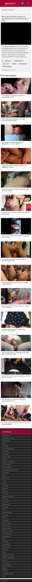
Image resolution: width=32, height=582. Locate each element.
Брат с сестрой (6, 523)
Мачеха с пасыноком (8, 557)
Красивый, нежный (7, 573)
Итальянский (6, 547)
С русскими (5, 502)
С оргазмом (5, 472)
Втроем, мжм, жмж (7, 555)
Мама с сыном (6, 456)
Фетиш (4, 552)
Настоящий (23, 64)
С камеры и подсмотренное (10, 470)
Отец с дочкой (6, 464)
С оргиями (5, 486)
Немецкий (5, 515)
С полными (5, 494)
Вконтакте (6, 64)
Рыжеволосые (6, 441)
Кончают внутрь (6, 565)
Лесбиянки (5, 541)
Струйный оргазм (7, 512)
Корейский (5, 520)
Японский (5, 499)
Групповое (5, 549)
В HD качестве (7, 66)
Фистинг (4, 517)
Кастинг (4, 459)
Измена (4, 560)
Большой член (18, 61)
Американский (6, 536)
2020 (3, 576)
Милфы (4, 568)
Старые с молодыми (8, 462)
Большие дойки (6, 467)
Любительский (6, 435)
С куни (4, 480)
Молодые (8, 61)
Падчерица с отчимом (8, 438)
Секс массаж (6, 478)
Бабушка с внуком (7, 531)
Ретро (4, 475)
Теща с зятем (6, 563)
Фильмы (4, 491)
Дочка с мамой (6, 528)
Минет (14, 64)
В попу (4, 539)
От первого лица (7, 533)
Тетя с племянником (8, 449)
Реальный (5, 507)
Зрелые (4, 510)
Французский (6, 504)
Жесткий (4, 571)
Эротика (4, 483)
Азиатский (5, 446)
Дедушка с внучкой (8, 496)
